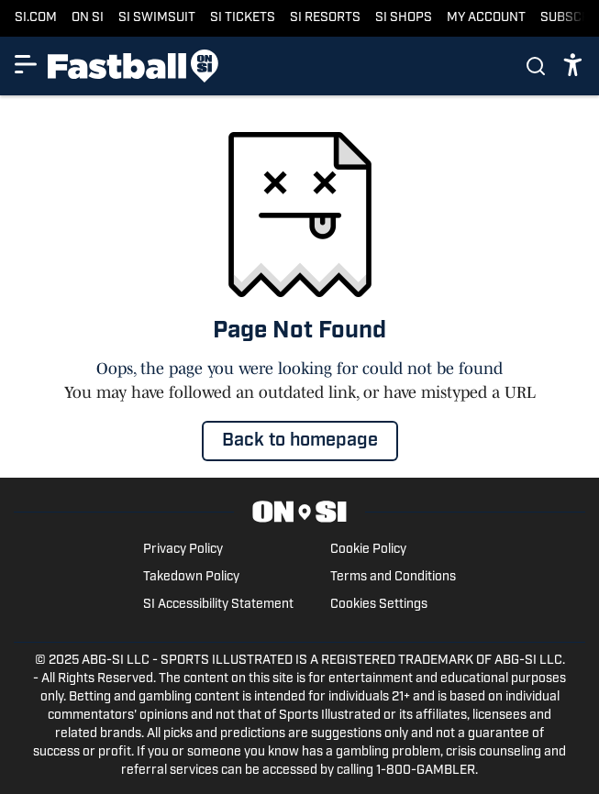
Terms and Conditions (393, 577)
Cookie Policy (368, 550)
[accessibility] (572, 66)
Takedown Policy (191, 577)
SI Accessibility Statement (218, 605)
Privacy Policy (183, 550)
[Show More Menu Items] (26, 64)
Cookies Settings (378, 605)
